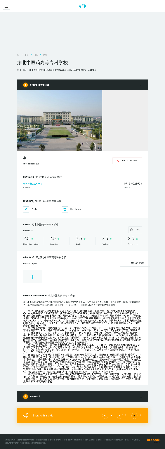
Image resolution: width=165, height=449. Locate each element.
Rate (130, 229)
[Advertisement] (82, 34)
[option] (32, 276)
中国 (26, 55)
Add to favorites (127, 161)
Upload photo (127, 263)
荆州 (45, 55)
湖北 (36, 55)
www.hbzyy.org (32, 184)
